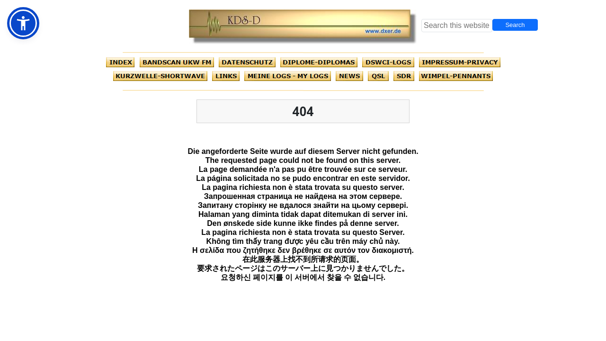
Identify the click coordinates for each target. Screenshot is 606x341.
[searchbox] (456, 25)
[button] (23, 23)
